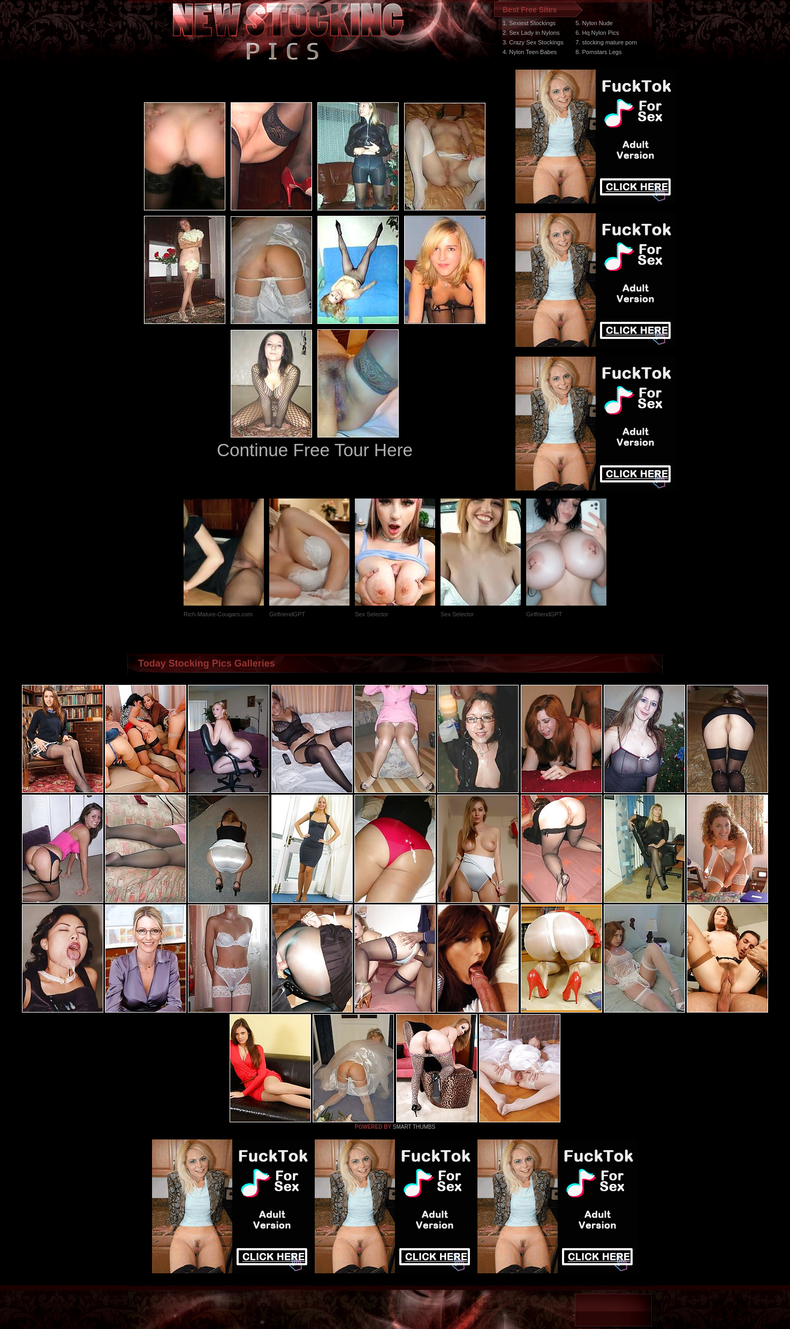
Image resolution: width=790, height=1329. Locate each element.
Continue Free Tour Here (315, 450)
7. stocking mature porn (606, 42)
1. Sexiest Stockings (529, 23)
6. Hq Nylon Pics (597, 32)
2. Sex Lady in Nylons (531, 32)
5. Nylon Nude (594, 23)
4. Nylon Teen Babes (530, 52)
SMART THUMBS (414, 1127)
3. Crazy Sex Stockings (533, 42)
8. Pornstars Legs (598, 52)
